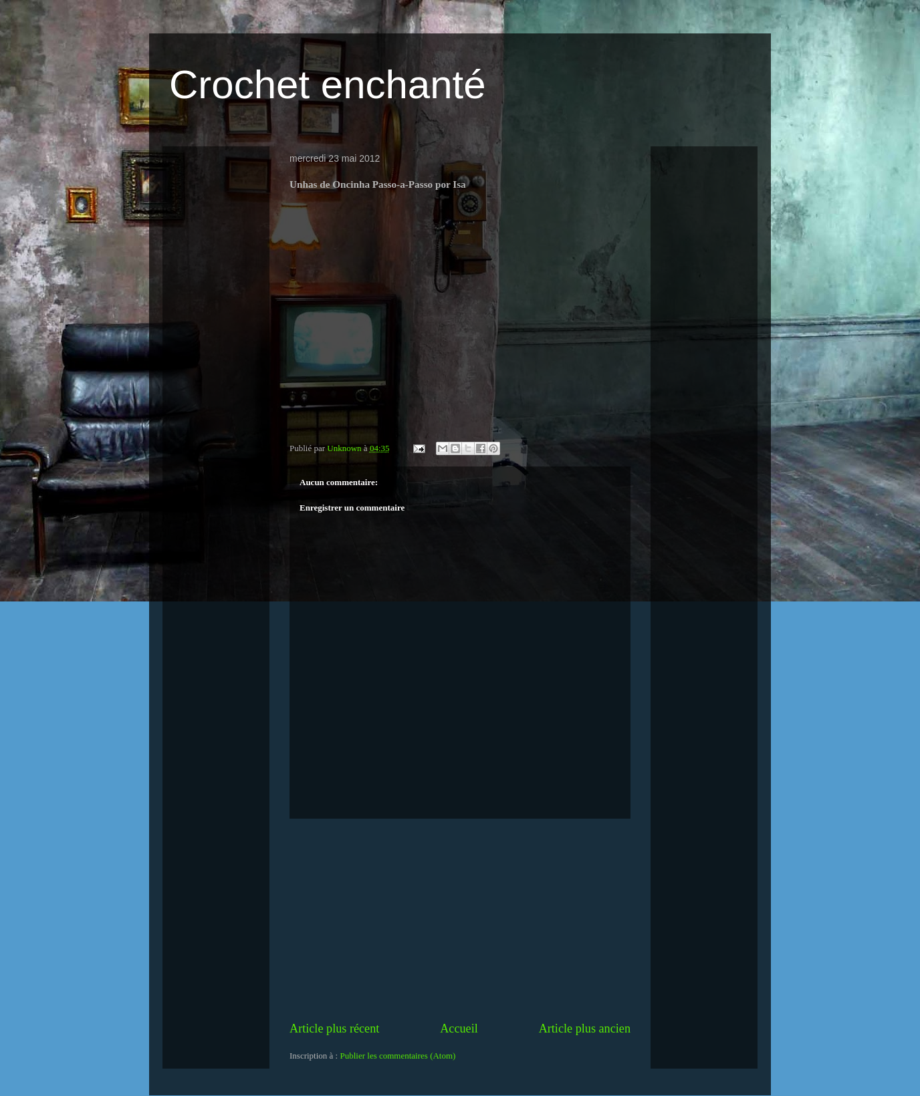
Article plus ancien (584, 1028)
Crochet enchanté (327, 84)
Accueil (459, 1028)
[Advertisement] (460, 919)
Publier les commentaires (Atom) (397, 1056)
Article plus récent (334, 1028)
